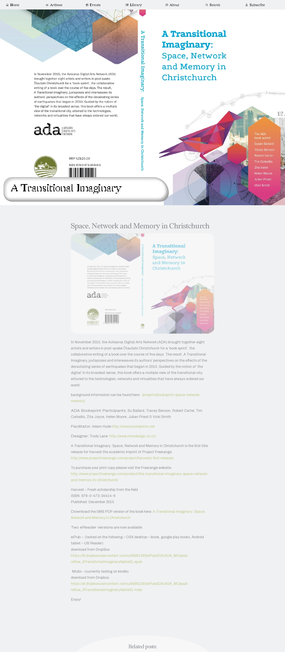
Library (134, 5)
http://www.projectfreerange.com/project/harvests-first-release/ (122, 460)
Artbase (54, 5)
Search (212, 5)
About (172, 5)
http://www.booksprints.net (133, 429)
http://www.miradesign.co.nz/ (132, 438)
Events (93, 5)
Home (12, 5)
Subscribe (255, 5)
